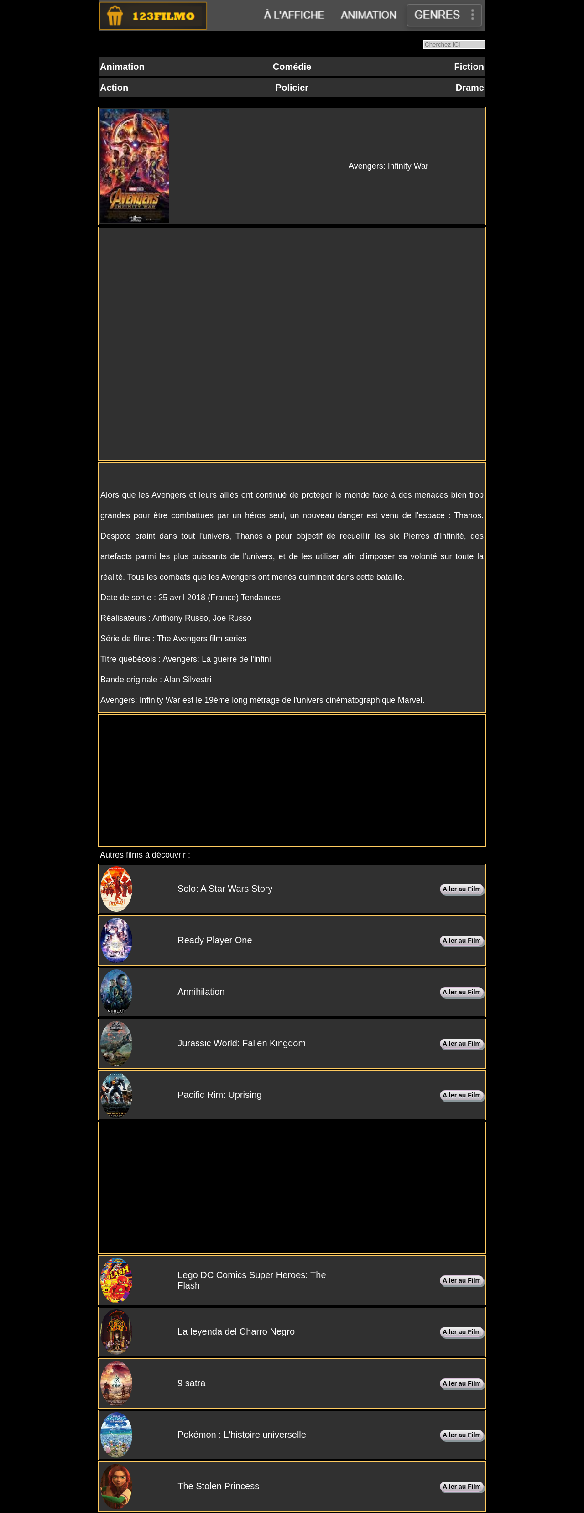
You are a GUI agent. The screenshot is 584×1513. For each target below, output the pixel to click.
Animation (122, 67)
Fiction (469, 67)
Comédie (292, 67)
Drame (470, 88)
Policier (292, 88)
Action (114, 88)
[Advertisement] (292, 780)
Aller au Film (462, 889)
